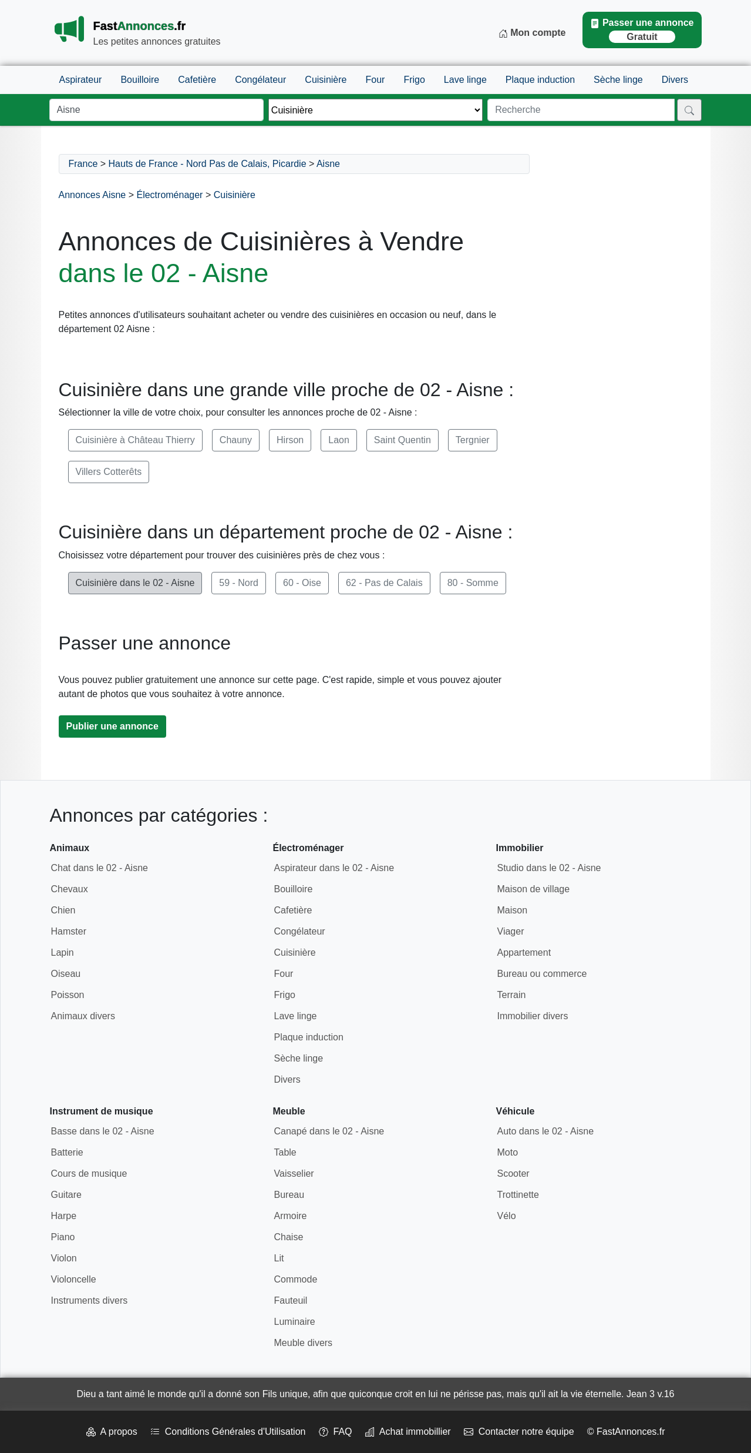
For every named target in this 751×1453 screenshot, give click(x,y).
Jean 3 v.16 (651, 1394)
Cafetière (197, 80)
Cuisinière (325, 80)
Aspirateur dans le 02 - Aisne (334, 868)
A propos (111, 1432)
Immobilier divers (532, 1016)
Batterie (67, 1152)
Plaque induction (540, 80)
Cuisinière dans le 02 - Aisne (135, 583)
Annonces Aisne (92, 195)
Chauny (236, 440)
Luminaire (294, 1322)
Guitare (66, 1195)
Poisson (68, 995)
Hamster (68, 931)
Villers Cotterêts (109, 472)
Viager (510, 931)
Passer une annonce (641, 30)
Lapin (62, 952)
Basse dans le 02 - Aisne (102, 1131)
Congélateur (260, 80)
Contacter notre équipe (519, 1432)
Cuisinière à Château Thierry (135, 440)
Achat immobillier (408, 1432)
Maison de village (533, 889)
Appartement (524, 952)
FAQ (335, 1432)
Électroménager (169, 195)
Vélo (506, 1216)
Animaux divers (83, 1016)
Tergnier (473, 440)
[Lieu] (156, 110)
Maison (512, 910)
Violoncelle (73, 1279)
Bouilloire (139, 80)
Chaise (289, 1237)
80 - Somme (473, 583)
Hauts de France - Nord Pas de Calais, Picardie (208, 164)
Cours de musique (89, 1174)
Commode (296, 1279)
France (83, 164)
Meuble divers (303, 1343)
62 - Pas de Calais (384, 583)
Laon (338, 440)
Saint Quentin (402, 440)
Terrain (511, 995)
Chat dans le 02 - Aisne (99, 868)
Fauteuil (291, 1300)
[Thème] (375, 110)
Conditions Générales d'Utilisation (228, 1432)
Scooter (513, 1174)
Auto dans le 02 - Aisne (545, 1131)
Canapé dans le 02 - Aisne (329, 1131)
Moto (507, 1152)
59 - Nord (238, 583)
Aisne (328, 164)
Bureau (289, 1195)
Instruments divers (89, 1300)
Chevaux (69, 889)
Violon (64, 1258)
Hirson (290, 440)
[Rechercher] (689, 110)
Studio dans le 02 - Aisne (549, 868)
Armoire (290, 1216)
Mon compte (532, 33)
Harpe (64, 1216)
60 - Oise (302, 583)
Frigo (414, 80)
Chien (63, 910)
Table (285, 1152)
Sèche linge (618, 80)
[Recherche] (581, 110)
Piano (63, 1237)
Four (375, 80)
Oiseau (66, 974)
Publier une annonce (112, 726)
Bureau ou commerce (542, 974)
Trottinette (518, 1195)
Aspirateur (80, 80)
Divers (675, 80)
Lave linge (465, 80)
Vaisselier (294, 1174)
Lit (279, 1258)
